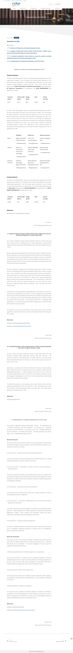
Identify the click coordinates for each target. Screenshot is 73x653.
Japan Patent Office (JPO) (13, 399)
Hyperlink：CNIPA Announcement (15, 607)
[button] (59, 4)
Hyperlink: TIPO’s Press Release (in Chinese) (18, 213)
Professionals (13, 0)
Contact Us (24, 0)
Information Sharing (19, 0)
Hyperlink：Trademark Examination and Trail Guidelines (21, 610)
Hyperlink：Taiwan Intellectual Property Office (18, 323)
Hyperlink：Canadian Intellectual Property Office (19, 326)
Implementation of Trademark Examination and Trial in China (27, 61)
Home (4, 0)
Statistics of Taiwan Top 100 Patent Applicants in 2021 (25, 48)
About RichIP (8, 0)
